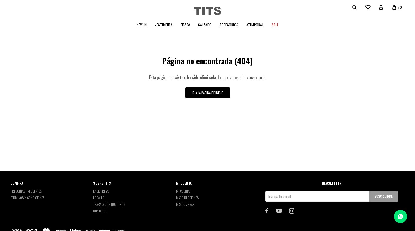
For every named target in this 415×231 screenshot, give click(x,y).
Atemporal (255, 24)
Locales (98, 197)
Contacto (99, 211)
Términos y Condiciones (27, 197)
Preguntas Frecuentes (26, 191)
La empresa (101, 191)
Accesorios (229, 24)
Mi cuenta (183, 191)
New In (142, 24)
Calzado (205, 24)
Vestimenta (164, 24)
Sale (275, 24)
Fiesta (185, 24)
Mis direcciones (187, 197)
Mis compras (185, 204)
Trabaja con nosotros (109, 204)
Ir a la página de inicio (207, 92)
